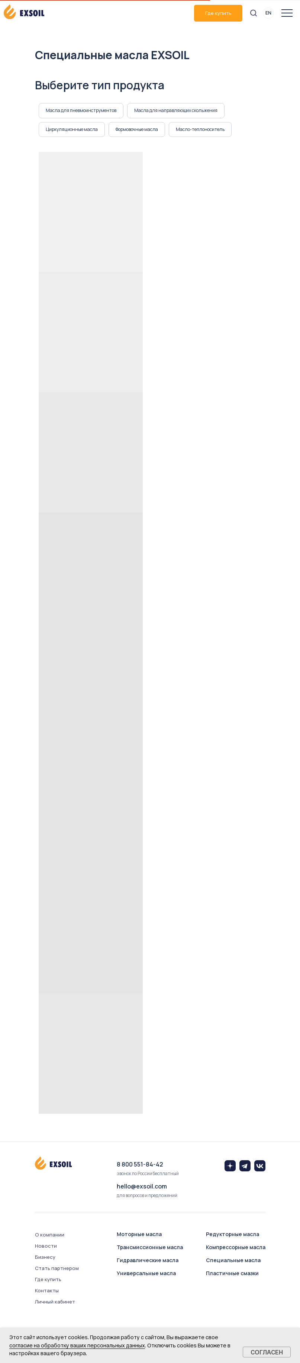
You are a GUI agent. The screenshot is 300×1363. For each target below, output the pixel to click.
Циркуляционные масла (72, 129)
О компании (49, 1234)
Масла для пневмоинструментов (81, 110)
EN (268, 13)
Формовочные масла (137, 129)
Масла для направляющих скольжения (175, 110)
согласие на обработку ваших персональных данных (77, 1345)
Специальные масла (233, 1260)
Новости (46, 1245)
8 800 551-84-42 (140, 1164)
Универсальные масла (146, 1273)
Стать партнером (57, 1268)
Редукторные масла (232, 1234)
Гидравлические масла (147, 1260)
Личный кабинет (55, 1301)
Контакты (47, 1290)
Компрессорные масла (235, 1247)
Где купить (218, 13)
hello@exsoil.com (142, 1186)
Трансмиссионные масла (150, 1247)
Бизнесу (45, 1257)
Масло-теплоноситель (200, 129)
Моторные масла (139, 1234)
